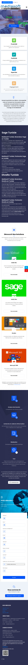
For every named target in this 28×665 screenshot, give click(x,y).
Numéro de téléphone (8, 528)
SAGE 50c (14, 262)
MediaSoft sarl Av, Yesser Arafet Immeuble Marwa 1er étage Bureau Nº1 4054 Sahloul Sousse (11, 632)
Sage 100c (5, 609)
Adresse (5, 541)
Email (4, 535)
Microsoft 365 (14, 365)
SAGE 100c (14, 299)
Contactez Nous (17, 384)
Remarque (5, 568)
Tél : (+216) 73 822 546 (8, 635)
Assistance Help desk (7, 2)
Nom (4, 522)
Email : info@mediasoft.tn (8, 624)
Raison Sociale (6, 548)
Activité (5, 554)
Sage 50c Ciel (5, 608)
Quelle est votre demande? (9, 561)
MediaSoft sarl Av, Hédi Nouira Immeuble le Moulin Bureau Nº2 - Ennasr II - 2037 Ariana (14, 619)
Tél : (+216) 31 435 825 (7, 622)
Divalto (14, 333)
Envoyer (14, 577)
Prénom (5, 515)
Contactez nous (14, 482)
